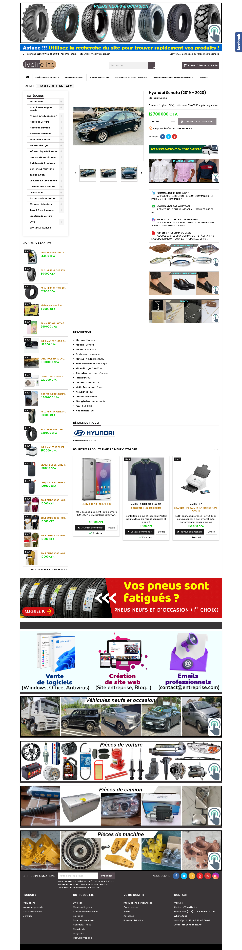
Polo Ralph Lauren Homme (146, 508)
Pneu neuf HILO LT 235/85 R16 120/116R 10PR (54, 270)
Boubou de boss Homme (54, 500)
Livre (32, 221)
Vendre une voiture (74, 77)
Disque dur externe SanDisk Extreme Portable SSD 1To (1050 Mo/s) (54, 465)
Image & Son (37, 174)
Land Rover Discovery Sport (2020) (54, 359)
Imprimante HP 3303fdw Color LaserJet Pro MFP (54, 447)
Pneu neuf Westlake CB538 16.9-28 (54, 429)
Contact (203, 77)
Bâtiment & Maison (41, 204)
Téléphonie (36, 192)
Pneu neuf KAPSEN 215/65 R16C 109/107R (54, 412)
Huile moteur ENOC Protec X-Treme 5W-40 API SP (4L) (54, 253)
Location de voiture (41, 216)
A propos (78, 916)
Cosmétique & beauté (42, 186)
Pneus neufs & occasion (43, 116)
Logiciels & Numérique (43, 157)
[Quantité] (166, 121)
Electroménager (39, 145)
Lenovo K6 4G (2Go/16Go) (96, 504)
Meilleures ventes (32, 911)
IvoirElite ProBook (82, 937)
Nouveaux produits (37, 243)
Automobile (36, 101)
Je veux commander (197, 121)
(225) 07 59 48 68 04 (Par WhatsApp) (57, 53)
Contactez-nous (82, 924)
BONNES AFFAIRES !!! (41, 227)
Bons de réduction (134, 920)
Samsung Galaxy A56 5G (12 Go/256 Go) (54, 323)
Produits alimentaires (42, 198)
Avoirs (127, 911)
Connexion (187, 53)
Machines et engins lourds (41, 109)
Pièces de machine (40, 133)
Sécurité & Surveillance (43, 180)
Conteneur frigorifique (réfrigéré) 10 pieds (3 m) (54, 394)
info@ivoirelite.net (100, 53)
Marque (153, 98)
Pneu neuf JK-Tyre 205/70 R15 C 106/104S (54, 288)
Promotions (29, 902)
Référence (79, 440)
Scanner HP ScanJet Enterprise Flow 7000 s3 (195, 509)
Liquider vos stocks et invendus (131, 77)
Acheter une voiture (99, 77)
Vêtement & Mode (40, 139)
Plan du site (79, 929)
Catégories (35, 96)
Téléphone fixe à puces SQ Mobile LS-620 (54, 306)
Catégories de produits (47, 77)
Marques (27, 916)
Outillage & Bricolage (42, 163)
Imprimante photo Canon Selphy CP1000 (54, 341)
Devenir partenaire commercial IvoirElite (173, 77)
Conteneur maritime (42, 168)
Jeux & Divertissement (42, 210)
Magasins (78, 933)
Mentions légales (82, 907)
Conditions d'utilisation (85, 911)
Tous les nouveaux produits (49, 569)
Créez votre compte (208, 53)
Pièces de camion (40, 127)
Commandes (131, 907)
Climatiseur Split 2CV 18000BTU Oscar (54, 376)
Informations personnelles (138, 902)
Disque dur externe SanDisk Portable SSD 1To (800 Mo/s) (54, 482)
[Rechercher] (132, 65)
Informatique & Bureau (43, 151)
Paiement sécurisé (83, 920)
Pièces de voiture (39, 121)
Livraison (78, 902)
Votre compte (134, 895)
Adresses (129, 916)
